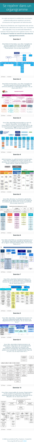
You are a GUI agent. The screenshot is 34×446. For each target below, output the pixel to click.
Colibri (25, 441)
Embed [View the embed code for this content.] (9, 76)
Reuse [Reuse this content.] (4, 76)
